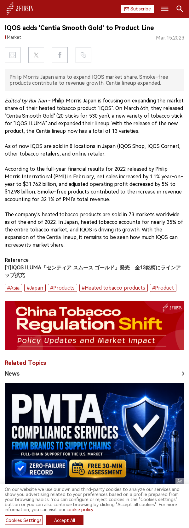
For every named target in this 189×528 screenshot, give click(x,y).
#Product (163, 288)
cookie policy (79, 509)
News (12, 373)
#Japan (35, 288)
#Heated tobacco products (113, 288)
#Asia (13, 288)
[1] (8, 268)
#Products (62, 288)
